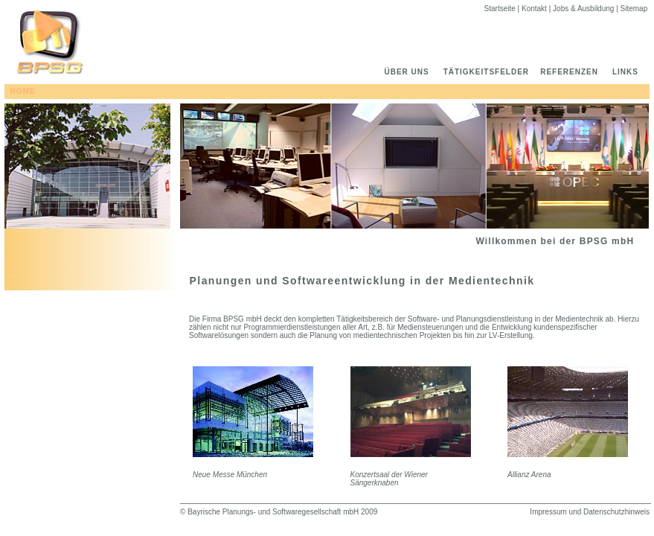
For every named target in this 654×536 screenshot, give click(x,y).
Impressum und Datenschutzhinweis (590, 512)
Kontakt (535, 8)
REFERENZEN (574, 72)
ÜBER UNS (408, 72)
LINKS (631, 72)
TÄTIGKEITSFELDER (490, 72)
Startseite (501, 8)
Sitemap (635, 8)
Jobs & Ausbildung (584, 8)
